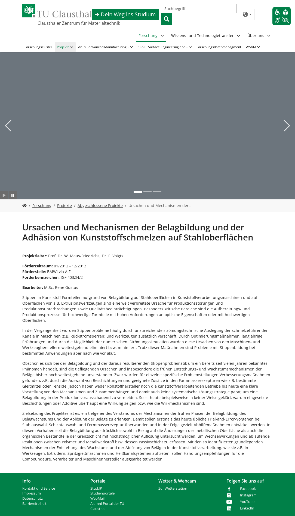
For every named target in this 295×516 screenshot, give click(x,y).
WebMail (97, 498)
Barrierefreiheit (34, 503)
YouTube (247, 501)
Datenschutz (32, 498)
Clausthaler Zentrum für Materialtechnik (79, 23)
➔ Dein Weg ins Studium (125, 14)
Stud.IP (96, 488)
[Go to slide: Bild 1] (138, 192)
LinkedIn (247, 508)
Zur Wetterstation (172, 488)
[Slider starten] (4, 195)
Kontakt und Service (38, 488)
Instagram (248, 495)
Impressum (31, 493)
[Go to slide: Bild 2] (147, 192)
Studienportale (102, 493)
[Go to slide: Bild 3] (157, 192)
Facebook (248, 488)
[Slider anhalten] (13, 195)
